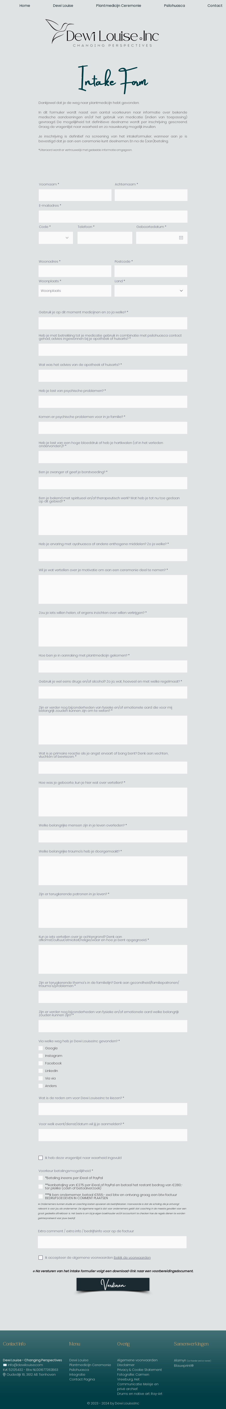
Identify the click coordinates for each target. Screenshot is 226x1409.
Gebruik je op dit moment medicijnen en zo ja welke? (82, 312)
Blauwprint (182, 1365)
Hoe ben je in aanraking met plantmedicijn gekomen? (83, 655)
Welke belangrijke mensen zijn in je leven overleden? (82, 825)
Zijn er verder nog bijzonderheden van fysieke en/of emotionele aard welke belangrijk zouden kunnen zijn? (109, 1013)
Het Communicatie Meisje (135, 1381)
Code (43, 226)
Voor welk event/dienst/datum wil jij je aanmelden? (80, 1124)
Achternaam (125, 184)
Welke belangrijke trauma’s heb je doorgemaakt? (79, 851)
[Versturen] (113, 1284)
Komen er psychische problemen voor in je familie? (81, 416)
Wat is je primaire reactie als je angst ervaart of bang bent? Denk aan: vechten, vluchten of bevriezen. (103, 755)
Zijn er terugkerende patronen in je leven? (73, 894)
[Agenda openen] (181, 238)
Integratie (77, 1374)
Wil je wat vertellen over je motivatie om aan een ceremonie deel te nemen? (102, 570)
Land (119, 281)
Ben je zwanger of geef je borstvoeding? (72, 472)
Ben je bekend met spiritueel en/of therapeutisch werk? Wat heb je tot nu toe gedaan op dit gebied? (109, 499)
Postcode (122, 261)
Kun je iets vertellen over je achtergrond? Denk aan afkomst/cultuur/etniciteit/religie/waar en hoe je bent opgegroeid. (93, 938)
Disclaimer (126, 1365)
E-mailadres (49, 205)
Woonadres (48, 261)
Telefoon (85, 226)
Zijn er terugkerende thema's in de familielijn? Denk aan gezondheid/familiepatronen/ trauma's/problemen (109, 984)
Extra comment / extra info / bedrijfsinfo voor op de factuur (86, 1231)
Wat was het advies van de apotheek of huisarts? (79, 364)
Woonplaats (49, 281)
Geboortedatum (152, 226)
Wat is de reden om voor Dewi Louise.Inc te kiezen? (80, 1098)
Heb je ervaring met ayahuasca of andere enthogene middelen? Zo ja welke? (102, 544)
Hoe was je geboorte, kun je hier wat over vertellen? (81, 782)
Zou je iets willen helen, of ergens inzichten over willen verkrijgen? (91, 612)
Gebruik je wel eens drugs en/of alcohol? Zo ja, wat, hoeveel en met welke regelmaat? (109, 681)
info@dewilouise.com (25, 1365)
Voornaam (48, 184)
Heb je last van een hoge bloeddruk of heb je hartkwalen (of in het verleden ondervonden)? (101, 444)
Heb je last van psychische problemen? (71, 390)
